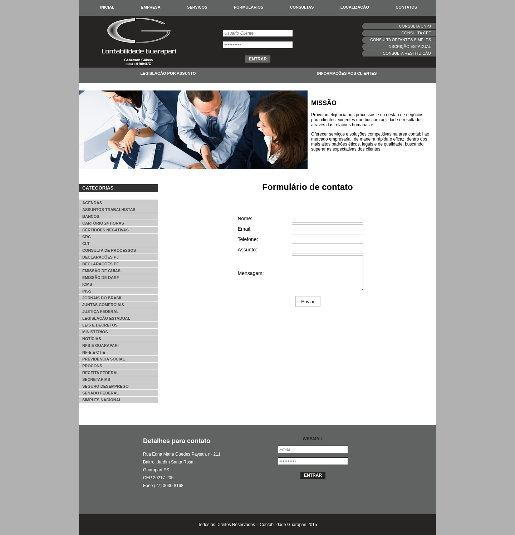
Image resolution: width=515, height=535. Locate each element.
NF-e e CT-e (93, 352)
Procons (92, 366)
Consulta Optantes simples (400, 40)
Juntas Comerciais (103, 305)
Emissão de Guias (101, 271)
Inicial (107, 7)
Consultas (302, 7)
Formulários (248, 7)
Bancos (90, 216)
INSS (87, 291)
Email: (245, 229)
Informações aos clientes (347, 73)
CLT (86, 243)
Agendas (92, 203)
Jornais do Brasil (102, 298)
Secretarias (96, 379)
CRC (86, 237)
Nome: (245, 218)
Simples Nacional (101, 400)
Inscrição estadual (409, 46)
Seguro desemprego (105, 386)
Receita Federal (100, 372)
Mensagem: (251, 273)
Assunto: (247, 249)
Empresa (150, 7)
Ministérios (95, 332)
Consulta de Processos (109, 250)
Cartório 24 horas (103, 223)
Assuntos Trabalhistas (109, 209)
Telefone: (248, 239)
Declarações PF (100, 264)
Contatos (406, 7)
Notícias (91, 339)
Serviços (197, 7)
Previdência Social (103, 359)
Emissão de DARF (100, 277)
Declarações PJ (100, 257)
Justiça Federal (100, 311)
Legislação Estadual (106, 318)
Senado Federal (100, 393)
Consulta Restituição (407, 53)
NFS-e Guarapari (100, 345)
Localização (354, 7)
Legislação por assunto (168, 73)
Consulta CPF (416, 33)
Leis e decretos (100, 325)
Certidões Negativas (105, 230)
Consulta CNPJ (415, 26)
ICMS (87, 284)
